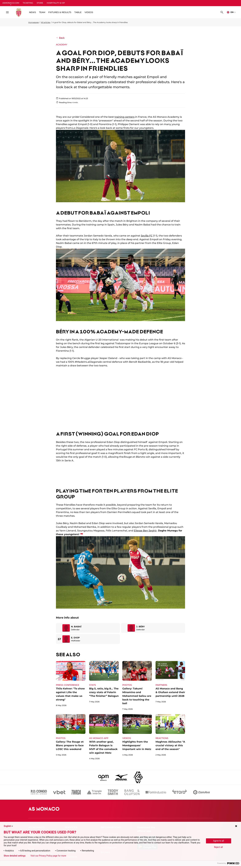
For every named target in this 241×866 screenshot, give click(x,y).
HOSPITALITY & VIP (56, 3)
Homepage (33, 22)
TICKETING (28, 3)
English (8, 826)
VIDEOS (89, 12)
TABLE (77, 12)
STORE (40, 3)
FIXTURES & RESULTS (59, 12)
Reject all (218, 847)
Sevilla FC (146, 235)
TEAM (42, 12)
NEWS (32, 12)
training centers (124, 116)
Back (60, 37)
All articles (45, 22)
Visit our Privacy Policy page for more (48, 855)
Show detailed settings (15, 855)
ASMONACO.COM (10, 3)
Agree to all (218, 841)
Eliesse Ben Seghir (145, 530)
